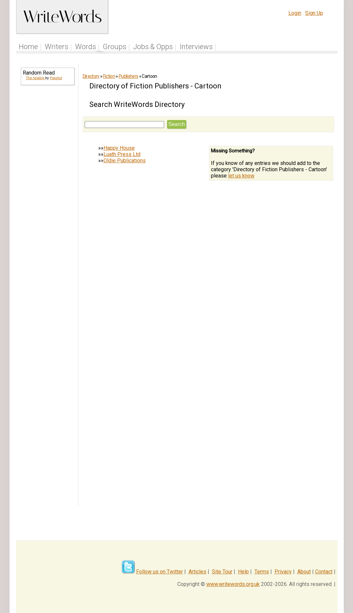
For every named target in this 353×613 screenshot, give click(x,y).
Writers (56, 47)
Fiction (109, 76)
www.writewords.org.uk (233, 584)
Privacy (283, 571)
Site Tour (222, 571)
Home (28, 47)
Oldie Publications (124, 160)
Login (294, 13)
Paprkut (56, 78)
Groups (114, 47)
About (304, 571)
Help (243, 571)
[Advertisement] (47, 197)
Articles (197, 571)
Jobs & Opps (153, 47)
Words (85, 47)
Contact (324, 571)
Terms (261, 571)
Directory (91, 76)
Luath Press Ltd (121, 154)
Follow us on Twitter (159, 571)
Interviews (196, 47)
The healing (35, 78)
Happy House (119, 148)
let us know (241, 176)
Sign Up (314, 13)
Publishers (128, 76)
